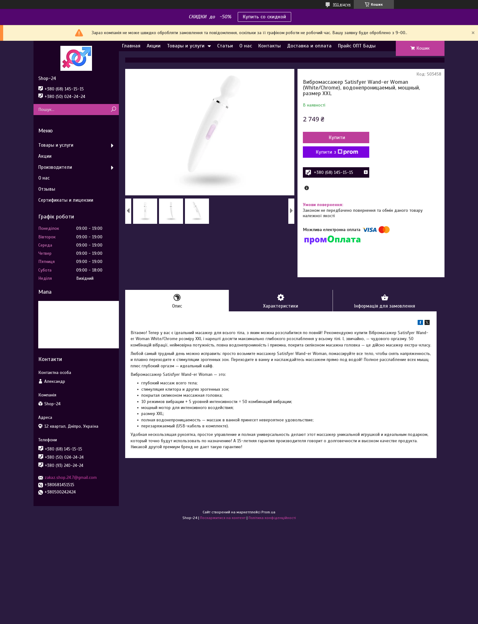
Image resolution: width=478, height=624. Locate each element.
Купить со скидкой (264, 17)
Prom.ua (268, 512)
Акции (154, 46)
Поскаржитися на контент (223, 518)
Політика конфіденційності (272, 518)
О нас (245, 46)
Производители (55, 167)
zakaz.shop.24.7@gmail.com (71, 477)
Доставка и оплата (309, 46)
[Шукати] (113, 109)
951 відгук (342, 4)
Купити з (337, 152)
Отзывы (46, 189)
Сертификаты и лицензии (65, 200)
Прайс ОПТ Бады (357, 46)
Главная (131, 46)
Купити (337, 137)
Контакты (269, 46)
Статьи (225, 46)
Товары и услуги (186, 46)
